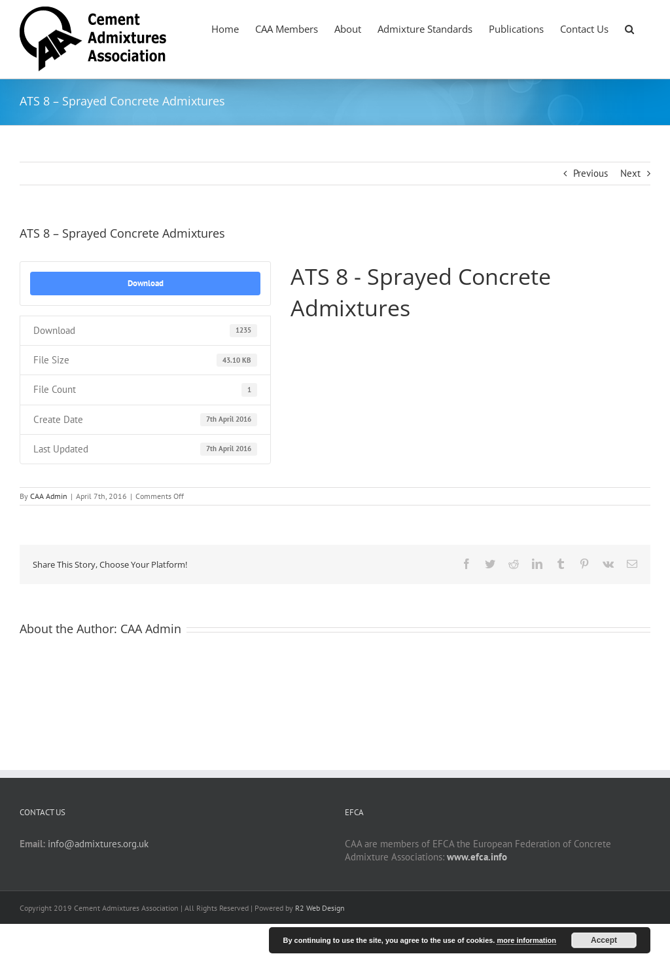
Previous (590, 173)
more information (526, 940)
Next (630, 173)
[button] (629, 28)
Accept (604, 940)
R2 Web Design (320, 908)
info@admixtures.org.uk (98, 843)
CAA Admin (48, 496)
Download (146, 283)
